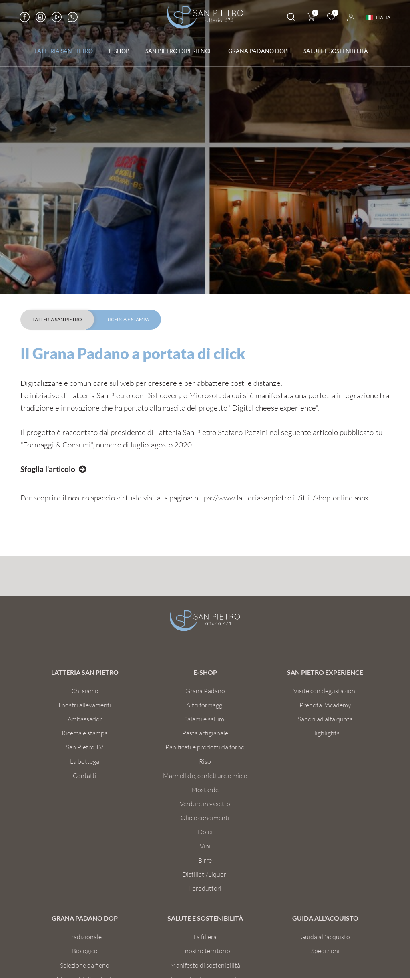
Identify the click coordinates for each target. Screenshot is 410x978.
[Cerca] (290, 18)
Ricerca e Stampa (127, 319)
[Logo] (205, 17)
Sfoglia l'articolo (47, 469)
